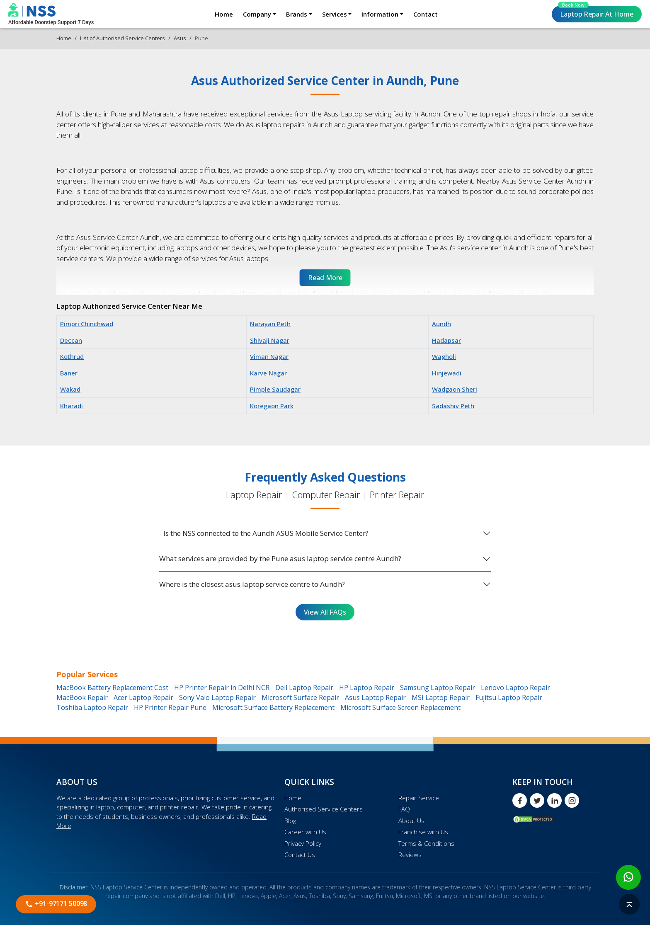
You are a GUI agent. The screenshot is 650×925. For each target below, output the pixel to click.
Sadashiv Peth (453, 406)
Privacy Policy (302, 843)
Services (334, 14)
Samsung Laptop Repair (437, 687)
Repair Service (418, 798)
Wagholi (444, 356)
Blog (290, 820)
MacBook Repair (82, 697)
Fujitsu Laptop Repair (508, 697)
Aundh (441, 324)
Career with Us (305, 832)
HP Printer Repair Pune (170, 707)
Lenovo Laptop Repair (515, 687)
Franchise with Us (423, 832)
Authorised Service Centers (323, 809)
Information (379, 14)
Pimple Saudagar (275, 389)
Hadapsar (446, 340)
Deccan (71, 340)
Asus (180, 38)
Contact (425, 14)
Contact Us (299, 854)
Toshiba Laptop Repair (92, 707)
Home (224, 14)
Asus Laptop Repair (375, 697)
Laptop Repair (595, 12)
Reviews (410, 854)
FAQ (404, 809)
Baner (69, 373)
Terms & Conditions (426, 843)
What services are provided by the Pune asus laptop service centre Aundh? (280, 558)
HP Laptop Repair (366, 687)
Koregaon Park (271, 406)
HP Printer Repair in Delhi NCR (221, 687)
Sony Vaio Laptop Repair (217, 697)
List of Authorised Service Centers (122, 38)
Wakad (70, 389)
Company (257, 14)
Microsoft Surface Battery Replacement (273, 707)
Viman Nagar (269, 356)
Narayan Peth (270, 324)
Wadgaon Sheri (454, 389)
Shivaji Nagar (269, 340)
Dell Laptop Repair (304, 687)
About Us (411, 820)
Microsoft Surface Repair (300, 697)
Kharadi (71, 406)
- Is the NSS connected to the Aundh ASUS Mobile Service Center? (264, 533)
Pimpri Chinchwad (86, 324)
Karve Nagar (268, 373)
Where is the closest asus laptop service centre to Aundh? (252, 584)
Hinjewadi (446, 373)
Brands (296, 14)
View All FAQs (325, 612)
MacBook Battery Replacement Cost (112, 687)
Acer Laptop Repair (143, 697)
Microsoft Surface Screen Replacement (400, 707)
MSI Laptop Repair (441, 697)
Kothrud (72, 356)
